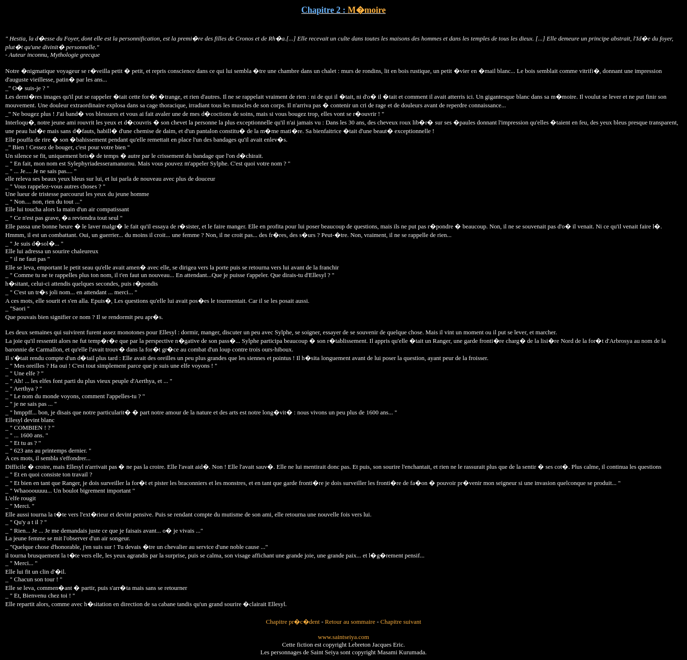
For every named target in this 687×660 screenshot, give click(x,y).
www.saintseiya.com (343, 636)
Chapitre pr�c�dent (293, 621)
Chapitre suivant (400, 621)
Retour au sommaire (350, 621)
